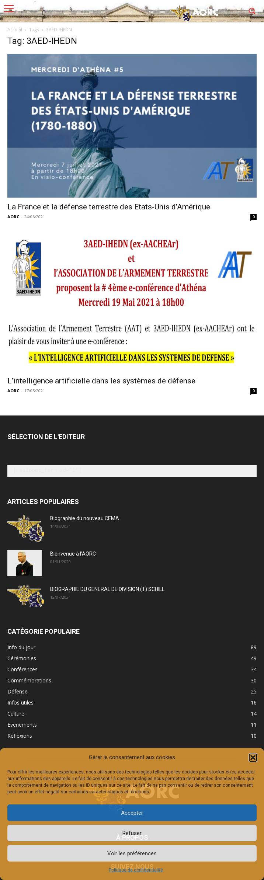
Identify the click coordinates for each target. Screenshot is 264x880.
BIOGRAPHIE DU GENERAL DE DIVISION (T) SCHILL (107, 589)
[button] (253, 757)
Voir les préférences (132, 853)
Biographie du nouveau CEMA (84, 518)
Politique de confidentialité (136, 870)
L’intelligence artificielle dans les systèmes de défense (101, 380)
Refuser (132, 833)
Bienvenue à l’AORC (73, 554)
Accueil (14, 30)
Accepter (132, 813)
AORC (13, 216)
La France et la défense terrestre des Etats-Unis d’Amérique (108, 206)
